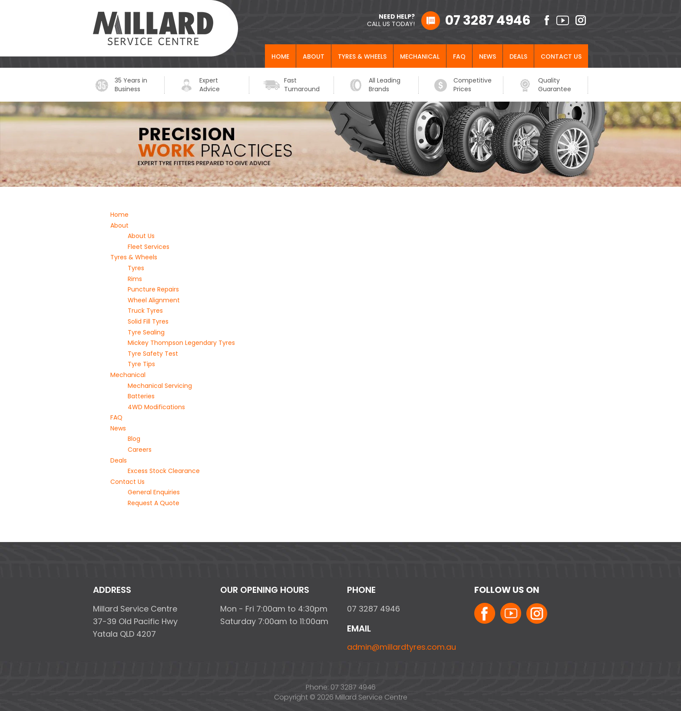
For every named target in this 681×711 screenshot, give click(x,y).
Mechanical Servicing (160, 385)
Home (280, 57)
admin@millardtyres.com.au (401, 647)
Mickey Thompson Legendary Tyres (181, 343)
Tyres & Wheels (362, 57)
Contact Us (561, 57)
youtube (562, 20)
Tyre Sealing (146, 332)
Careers (140, 450)
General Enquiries (154, 492)
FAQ (459, 57)
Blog (134, 439)
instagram (581, 20)
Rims (135, 278)
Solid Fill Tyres (148, 321)
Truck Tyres (145, 311)
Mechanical (420, 57)
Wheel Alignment (154, 300)
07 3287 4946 (488, 20)
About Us (141, 236)
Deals (518, 57)
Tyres (136, 268)
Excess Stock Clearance (164, 471)
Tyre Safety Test (153, 353)
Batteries (141, 396)
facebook (543, 20)
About (313, 57)
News (487, 57)
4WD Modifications (156, 407)
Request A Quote (153, 503)
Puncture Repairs (153, 289)
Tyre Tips (141, 364)
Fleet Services (148, 246)
